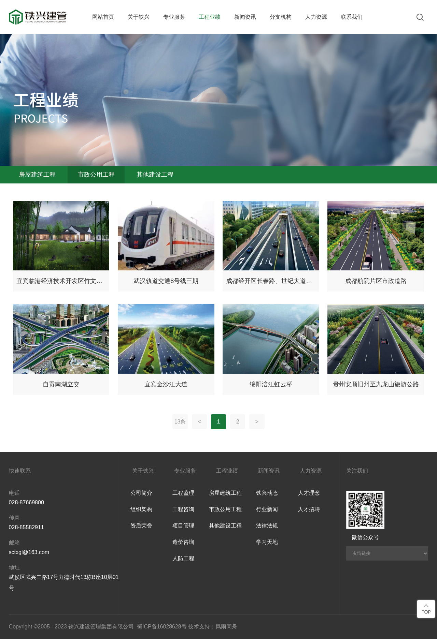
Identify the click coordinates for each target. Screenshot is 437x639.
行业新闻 (267, 509)
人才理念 (309, 493)
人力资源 (316, 17)
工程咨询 (183, 509)
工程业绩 (210, 17)
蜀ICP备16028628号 (162, 626)
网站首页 (103, 17)
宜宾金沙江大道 (165, 384)
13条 (180, 422)
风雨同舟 (226, 626)
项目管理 (183, 526)
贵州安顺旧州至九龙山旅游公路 (376, 384)
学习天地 (267, 542)
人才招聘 (309, 509)
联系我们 (352, 17)
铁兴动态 (267, 493)
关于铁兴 (139, 17)
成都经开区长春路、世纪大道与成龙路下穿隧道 (271, 281)
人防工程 (183, 558)
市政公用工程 (96, 175)
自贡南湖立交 (61, 384)
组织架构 (141, 509)
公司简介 (141, 493)
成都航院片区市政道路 (376, 281)
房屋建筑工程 (37, 175)
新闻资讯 (245, 17)
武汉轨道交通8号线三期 (165, 281)
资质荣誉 (141, 526)
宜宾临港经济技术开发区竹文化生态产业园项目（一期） (61, 281)
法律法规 (267, 526)
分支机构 (281, 17)
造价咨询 (183, 542)
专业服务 (174, 17)
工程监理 (183, 493)
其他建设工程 (155, 175)
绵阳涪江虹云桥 (271, 384)
